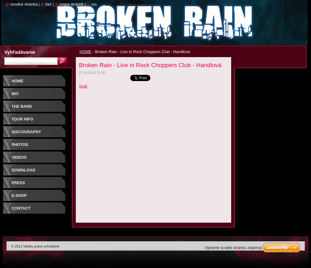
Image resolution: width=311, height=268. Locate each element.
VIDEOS (18, 157)
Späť (83, 86)
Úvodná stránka (24, 4)
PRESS (18, 182)
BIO (15, 93)
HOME (85, 51)
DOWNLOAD (23, 170)
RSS (94, 4)
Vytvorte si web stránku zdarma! (233, 247)
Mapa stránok (71, 4)
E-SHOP (19, 195)
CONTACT (21, 208)
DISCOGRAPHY (26, 131)
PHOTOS (19, 144)
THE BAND (21, 106)
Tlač (48, 4)
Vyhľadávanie (19, 52)
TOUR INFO (22, 119)
